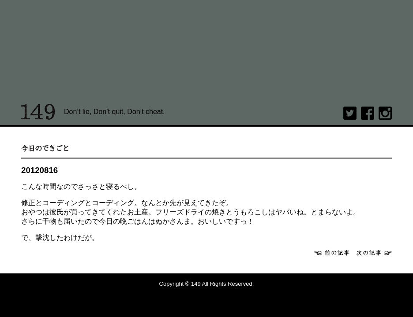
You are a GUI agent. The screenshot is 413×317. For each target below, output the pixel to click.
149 (38, 112)
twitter (350, 113)
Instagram (385, 113)
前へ (331, 253)
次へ (374, 253)
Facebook (367, 113)
